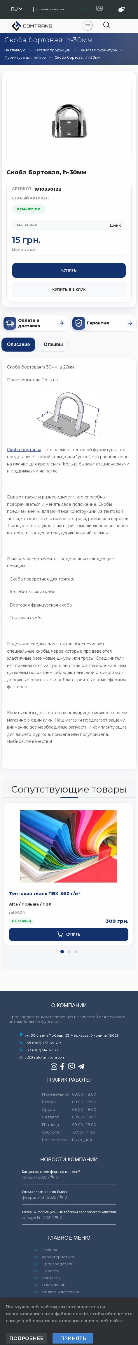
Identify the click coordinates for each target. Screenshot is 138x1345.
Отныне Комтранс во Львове (45, 1192)
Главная (49, 1249)
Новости (50, 1270)
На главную (15, 50)
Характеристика (58, 1256)
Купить (68, 270)
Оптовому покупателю (50, 9)
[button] (62, 952)
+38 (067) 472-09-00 (43, 1042)
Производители (58, 1263)
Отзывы (53, 344)
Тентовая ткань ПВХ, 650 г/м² (45, 893)
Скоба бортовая (24, 449)
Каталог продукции (52, 50)
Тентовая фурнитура (98, 50)
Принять (73, 1338)
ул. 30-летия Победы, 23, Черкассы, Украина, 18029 (69, 1035)
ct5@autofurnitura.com (45, 1057)
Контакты (51, 1278)
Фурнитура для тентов (25, 57)
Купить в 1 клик (68, 289)
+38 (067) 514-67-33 (41, 1050)
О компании (53, 1285)
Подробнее (26, 1338)
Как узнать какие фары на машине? (51, 1172)
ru (16, 9)
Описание (18, 344)
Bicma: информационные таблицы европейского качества (69, 1212)
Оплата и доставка (60, 1292)
